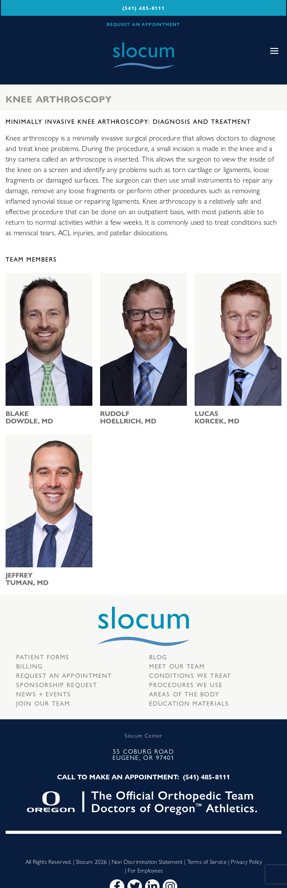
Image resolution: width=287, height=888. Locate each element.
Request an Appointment (64, 675)
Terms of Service (207, 861)
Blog (158, 656)
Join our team (43, 703)
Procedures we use (186, 684)
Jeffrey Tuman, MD (27, 578)
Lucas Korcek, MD (217, 416)
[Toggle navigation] (274, 51)
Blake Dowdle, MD (29, 416)
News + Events (43, 693)
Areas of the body (184, 693)
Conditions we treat (190, 675)
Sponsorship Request (56, 684)
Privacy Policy (246, 861)
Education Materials (189, 703)
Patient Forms (42, 656)
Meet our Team (177, 665)
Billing (29, 665)
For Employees (145, 870)
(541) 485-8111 (143, 7)
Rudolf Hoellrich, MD (128, 416)
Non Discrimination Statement (147, 861)
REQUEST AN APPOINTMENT (143, 24)
